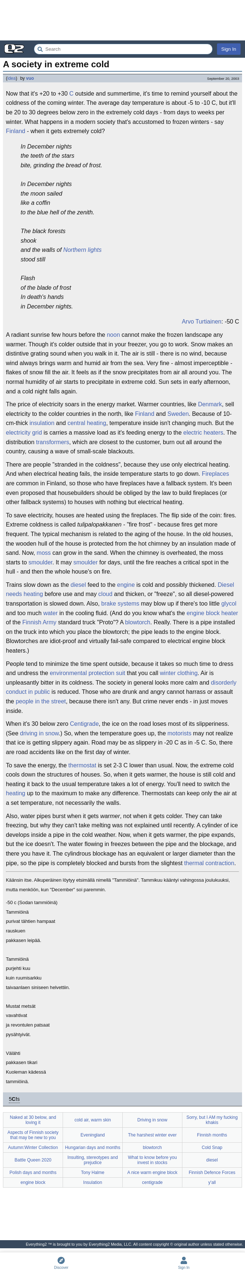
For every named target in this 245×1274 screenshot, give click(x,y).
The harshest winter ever (152, 1135)
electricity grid (24, 432)
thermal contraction (209, 863)
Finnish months (212, 1135)
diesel (78, 585)
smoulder (40, 562)
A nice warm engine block (152, 1172)
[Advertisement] (122, 20)
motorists (180, 733)
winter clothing (178, 673)
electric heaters (203, 432)
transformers (52, 442)
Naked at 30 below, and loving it (33, 1120)
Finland (15, 131)
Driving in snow (152, 1120)
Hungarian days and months (92, 1147)
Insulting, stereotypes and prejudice (92, 1160)
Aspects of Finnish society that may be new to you (33, 1135)
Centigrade (84, 724)
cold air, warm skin (92, 1120)
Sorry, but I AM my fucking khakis (212, 1120)
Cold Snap (212, 1147)
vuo (30, 78)
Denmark (210, 404)
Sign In (228, 49)
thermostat (83, 765)
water (50, 613)
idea (11, 78)
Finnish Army (39, 622)
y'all (212, 1182)
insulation (42, 423)
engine (126, 585)
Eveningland (92, 1135)
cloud (105, 594)
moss (44, 553)
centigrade (152, 1182)
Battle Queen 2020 (32, 1160)
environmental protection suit (87, 673)
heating (15, 793)
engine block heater (212, 613)
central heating (86, 423)
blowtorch (137, 622)
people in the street (41, 701)
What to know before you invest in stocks (152, 1160)
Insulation (92, 1182)
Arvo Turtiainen (201, 321)
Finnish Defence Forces (212, 1172)
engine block (33, 1182)
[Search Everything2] (123, 49)
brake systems (120, 603)
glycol (229, 603)
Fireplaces (215, 474)
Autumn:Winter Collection (33, 1147)
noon (113, 335)
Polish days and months (33, 1172)
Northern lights (82, 250)
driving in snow (39, 733)
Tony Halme (92, 1172)
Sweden (178, 414)
